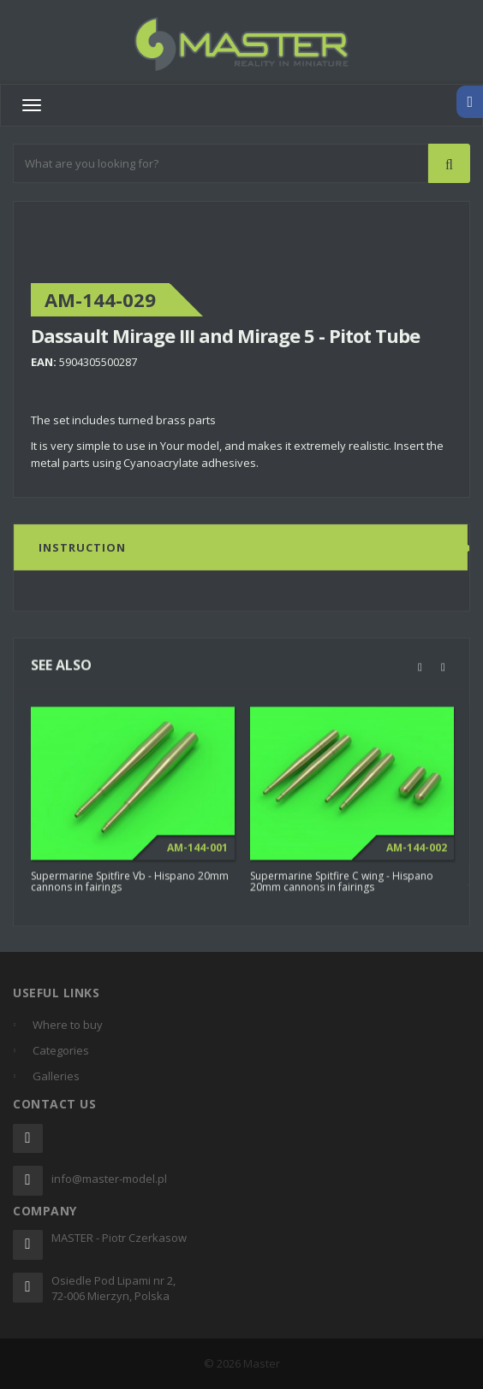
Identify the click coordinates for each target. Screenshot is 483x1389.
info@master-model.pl (109, 1178)
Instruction (82, 547)
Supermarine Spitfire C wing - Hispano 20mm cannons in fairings (341, 889)
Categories (61, 1050)
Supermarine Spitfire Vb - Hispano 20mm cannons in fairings (130, 889)
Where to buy (68, 1024)
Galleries (56, 1076)
